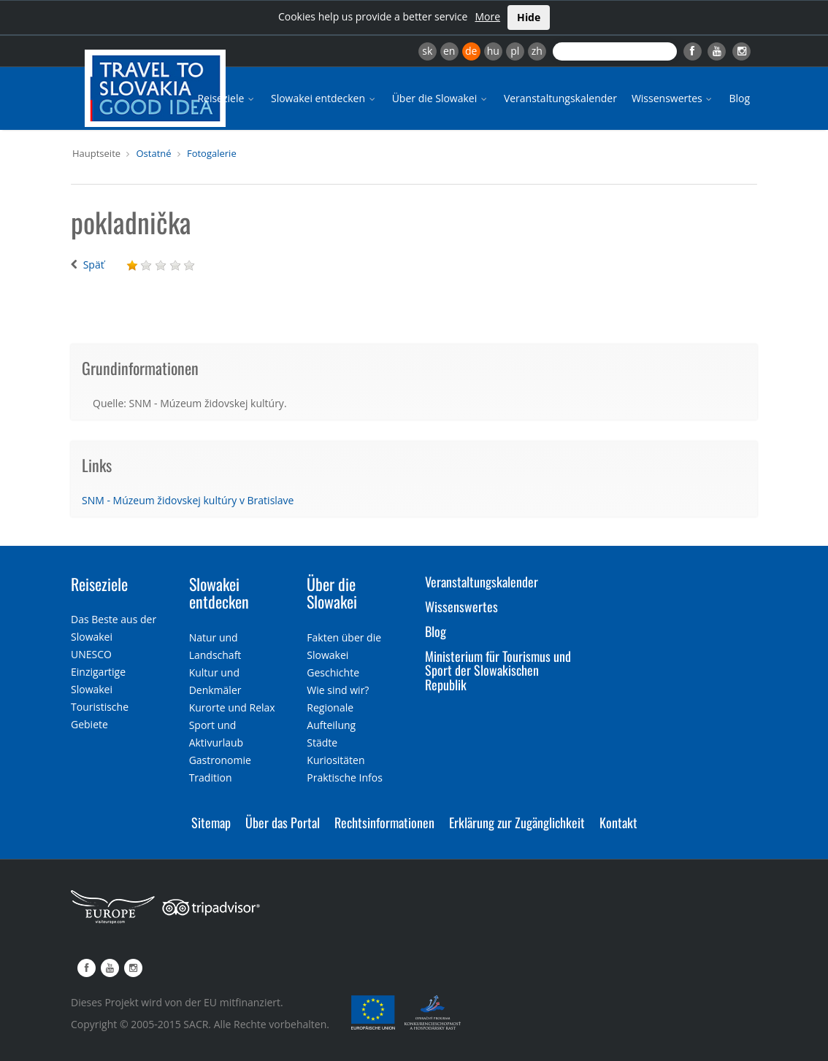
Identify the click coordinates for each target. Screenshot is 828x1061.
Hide (528, 17)
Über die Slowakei (440, 98)
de (471, 51)
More (487, 16)
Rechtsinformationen (384, 822)
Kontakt (618, 822)
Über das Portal (282, 822)
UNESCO (91, 654)
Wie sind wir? (338, 690)
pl (514, 51)
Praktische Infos (345, 777)
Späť (93, 264)
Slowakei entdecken (324, 98)
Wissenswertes (673, 98)
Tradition (210, 777)
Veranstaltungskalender (560, 98)
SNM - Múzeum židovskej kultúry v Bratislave (188, 500)
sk (427, 51)
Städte (322, 742)
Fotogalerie (212, 153)
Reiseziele (226, 98)
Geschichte (333, 672)
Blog (739, 98)
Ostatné (153, 153)
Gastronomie (220, 760)
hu (493, 51)
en (449, 51)
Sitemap (211, 822)
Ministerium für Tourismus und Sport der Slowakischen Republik (498, 671)
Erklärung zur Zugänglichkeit (517, 822)
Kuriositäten (335, 760)
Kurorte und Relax (232, 707)
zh (537, 51)
